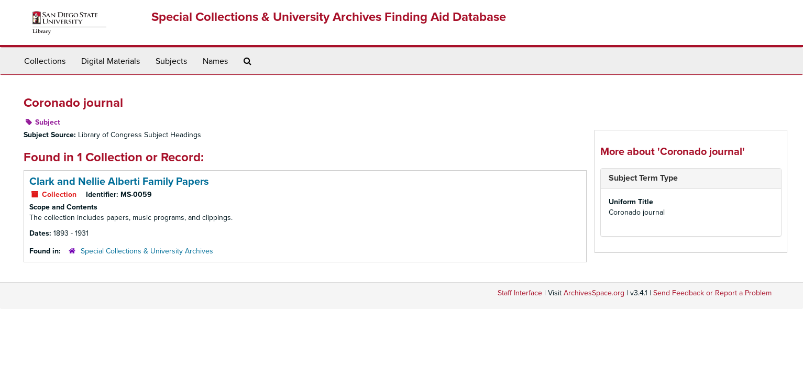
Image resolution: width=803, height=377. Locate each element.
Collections (44, 61)
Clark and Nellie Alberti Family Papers (119, 181)
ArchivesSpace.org (594, 293)
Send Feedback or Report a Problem (712, 293)
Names (215, 61)
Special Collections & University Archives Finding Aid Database (328, 17)
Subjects (171, 61)
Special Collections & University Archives (147, 251)
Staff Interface (520, 293)
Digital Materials (110, 61)
